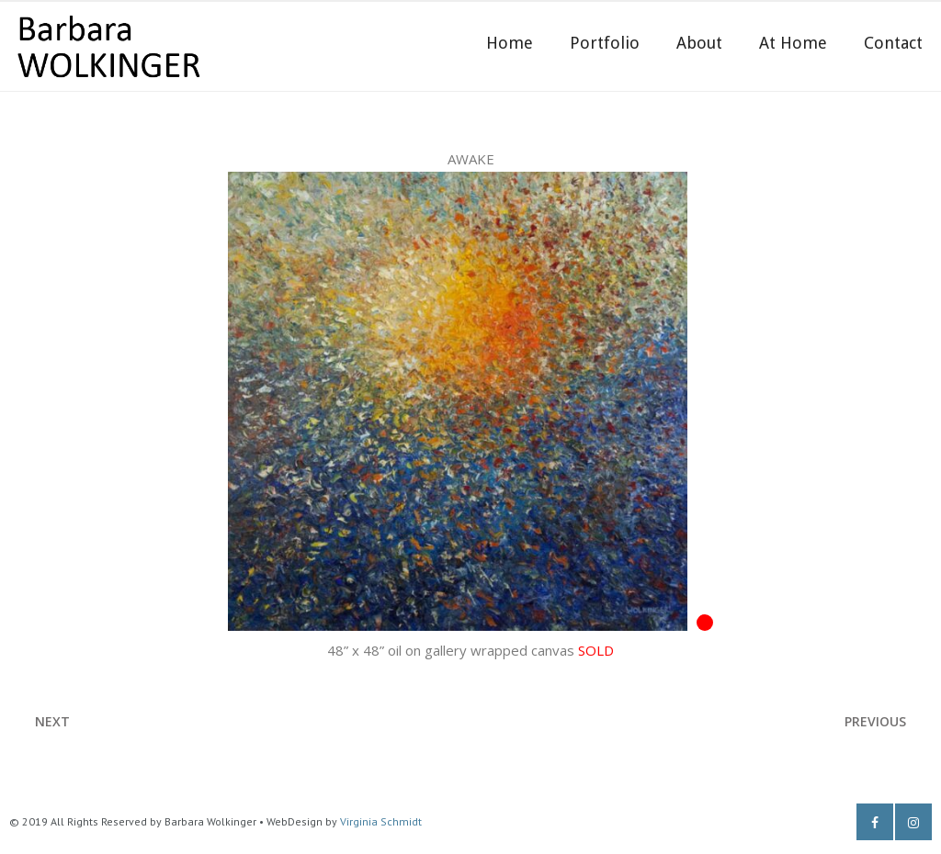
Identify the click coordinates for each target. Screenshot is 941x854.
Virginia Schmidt (381, 821)
